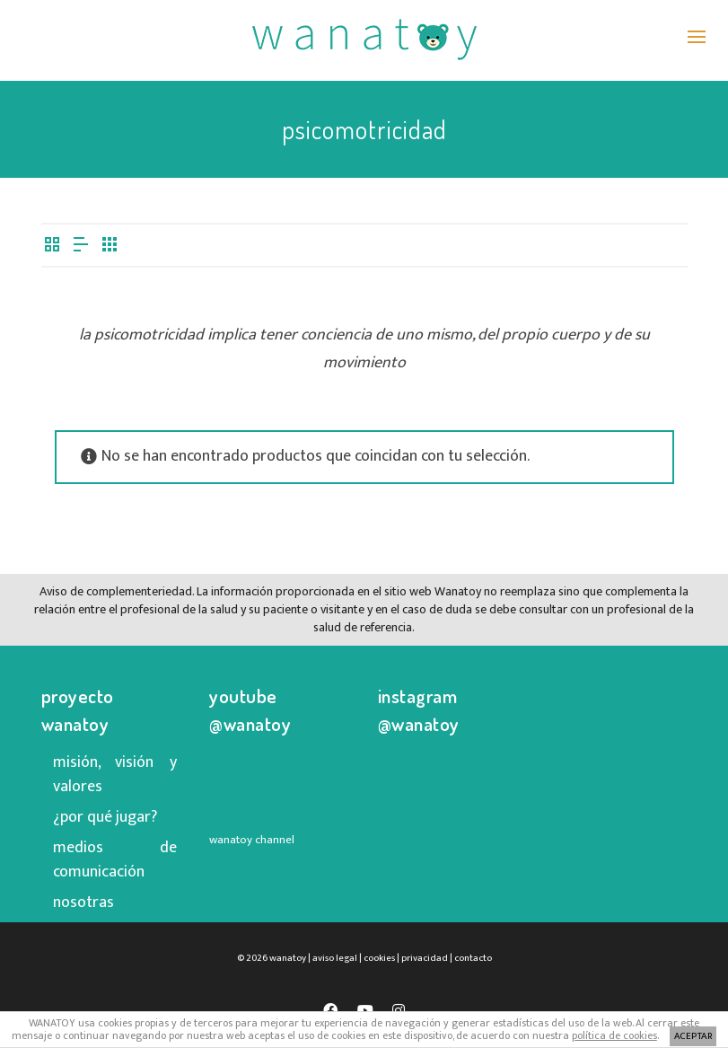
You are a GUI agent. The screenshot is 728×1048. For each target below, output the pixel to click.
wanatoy (287, 958)
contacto (473, 958)
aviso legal (334, 958)
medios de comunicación (115, 859)
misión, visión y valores (115, 774)
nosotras (83, 902)
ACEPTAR (693, 1036)
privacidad (424, 958)
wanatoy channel (251, 840)
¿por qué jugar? (105, 817)
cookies (379, 958)
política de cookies (614, 1035)
